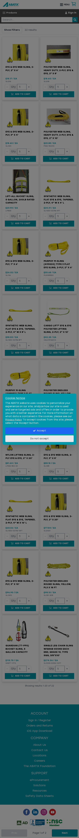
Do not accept (39, 438)
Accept (39, 430)
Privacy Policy (13, 419)
